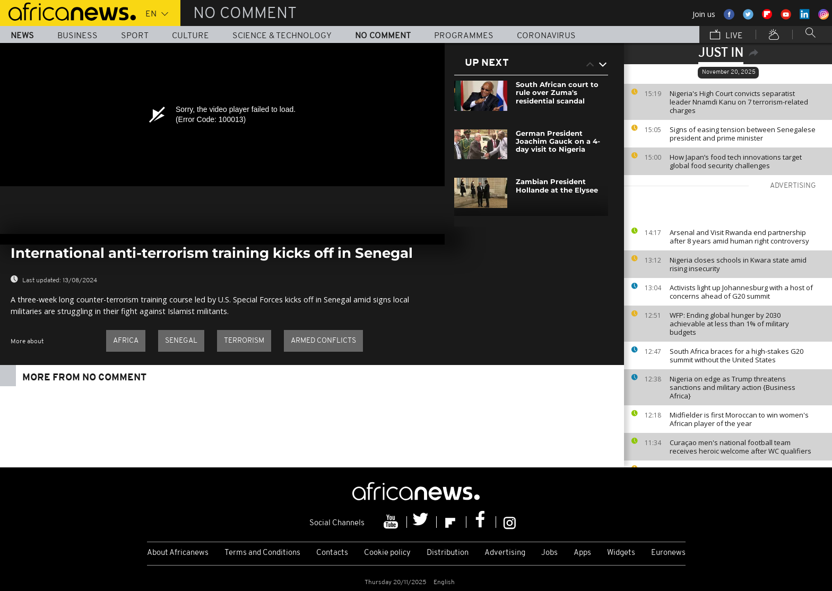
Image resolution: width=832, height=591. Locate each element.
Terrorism (244, 341)
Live (726, 35)
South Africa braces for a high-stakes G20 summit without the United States (736, 355)
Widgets (621, 553)
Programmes (463, 36)
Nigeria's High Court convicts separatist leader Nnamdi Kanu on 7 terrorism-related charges (739, 102)
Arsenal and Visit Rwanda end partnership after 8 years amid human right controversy (739, 236)
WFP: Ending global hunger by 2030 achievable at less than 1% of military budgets (729, 323)
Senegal (181, 341)
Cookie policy (387, 553)
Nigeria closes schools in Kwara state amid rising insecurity (738, 264)
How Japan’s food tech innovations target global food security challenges (736, 161)
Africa (125, 341)
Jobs (549, 553)
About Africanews (178, 553)
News (22, 36)
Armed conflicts (323, 341)
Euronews (668, 553)
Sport (135, 36)
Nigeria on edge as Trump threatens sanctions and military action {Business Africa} (732, 387)
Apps (582, 553)
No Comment (383, 36)
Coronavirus (546, 36)
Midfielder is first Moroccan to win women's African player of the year (739, 419)
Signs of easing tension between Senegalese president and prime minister (743, 133)
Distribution (448, 553)
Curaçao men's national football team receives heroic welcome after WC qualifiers (740, 446)
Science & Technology (282, 36)
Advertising (504, 553)
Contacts (332, 553)
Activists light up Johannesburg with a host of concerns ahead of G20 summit (741, 291)
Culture (190, 36)
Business (77, 36)
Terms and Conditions (262, 553)
